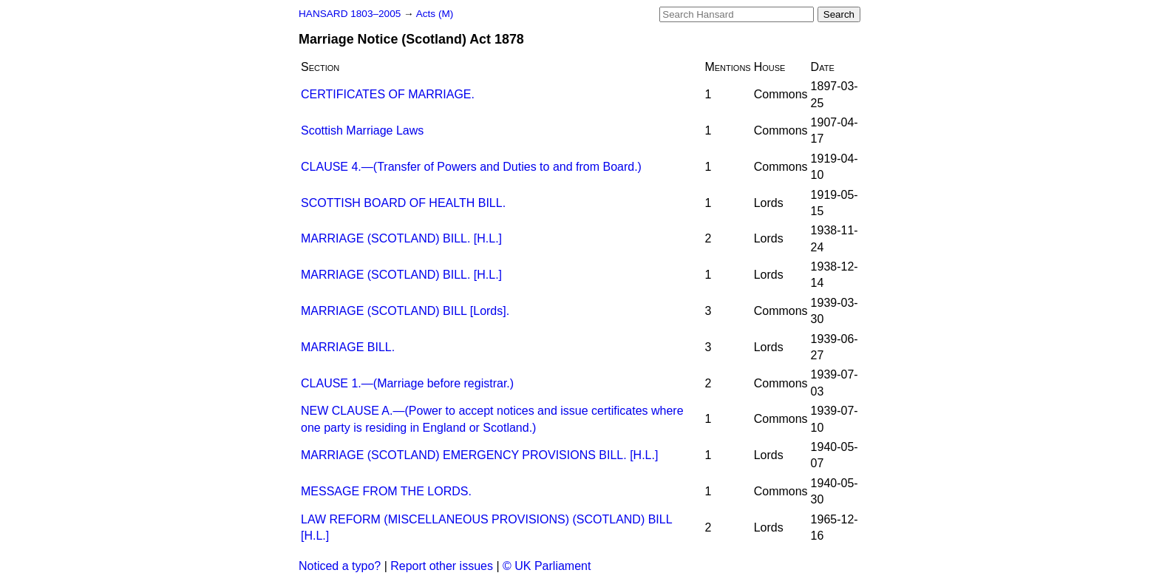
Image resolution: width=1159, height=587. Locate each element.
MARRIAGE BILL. (348, 347)
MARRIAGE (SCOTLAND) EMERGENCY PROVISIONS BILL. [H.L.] (479, 455)
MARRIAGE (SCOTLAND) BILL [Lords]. (405, 311)
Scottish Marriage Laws (362, 130)
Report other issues (441, 566)
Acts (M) (435, 13)
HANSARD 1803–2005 (350, 13)
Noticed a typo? (340, 566)
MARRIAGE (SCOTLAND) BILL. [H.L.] (401, 238)
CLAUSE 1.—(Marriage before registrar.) (407, 383)
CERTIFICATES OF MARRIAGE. (388, 94)
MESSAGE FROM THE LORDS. (386, 491)
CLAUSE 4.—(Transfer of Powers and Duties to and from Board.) (471, 166)
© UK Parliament (547, 566)
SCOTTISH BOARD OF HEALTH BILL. (403, 203)
